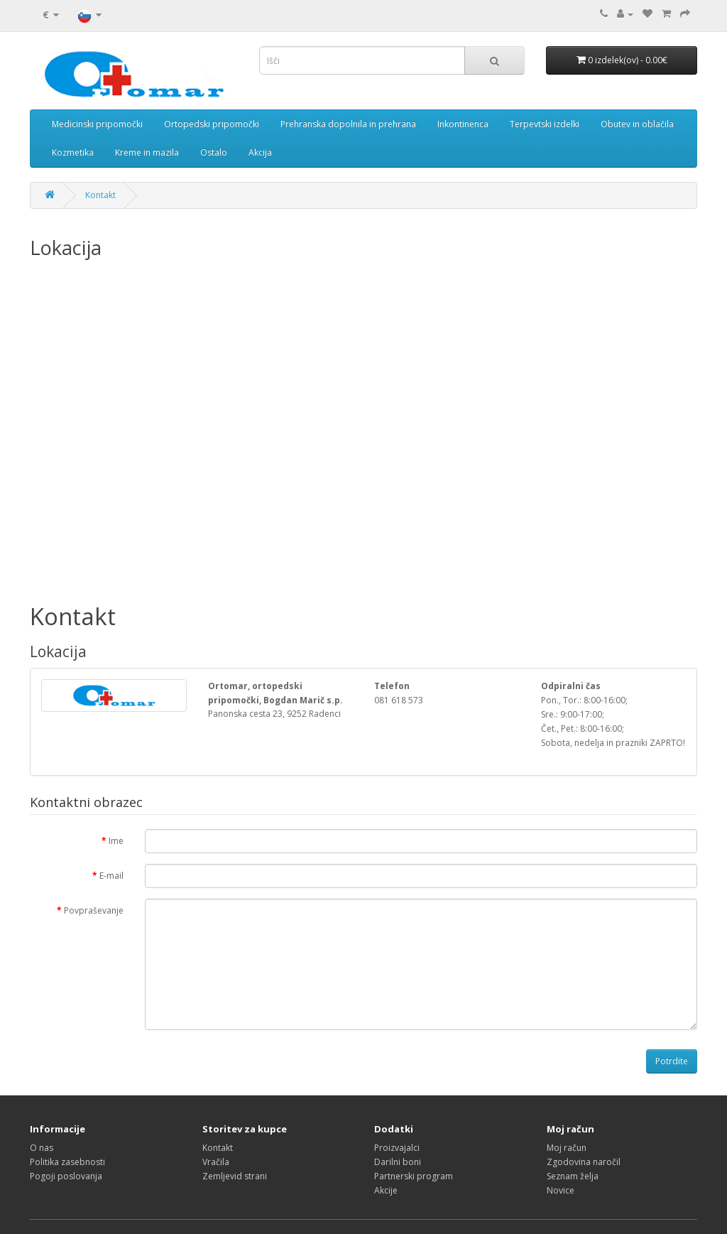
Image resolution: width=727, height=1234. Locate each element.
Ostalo (213, 152)
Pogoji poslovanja (66, 1176)
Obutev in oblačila (637, 124)
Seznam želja (572, 1176)
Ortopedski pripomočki (211, 124)
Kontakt (100, 195)
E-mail (111, 876)
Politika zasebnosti (67, 1162)
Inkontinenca (462, 124)
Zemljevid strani (234, 1176)
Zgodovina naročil (584, 1162)
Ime (116, 841)
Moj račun (566, 1148)
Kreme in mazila (147, 152)
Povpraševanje (94, 910)
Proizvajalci (397, 1148)
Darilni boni (397, 1162)
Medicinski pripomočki (97, 124)
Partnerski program (413, 1176)
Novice (560, 1190)
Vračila (215, 1162)
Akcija (260, 152)
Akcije (386, 1190)
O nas (41, 1148)
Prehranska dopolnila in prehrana (348, 124)
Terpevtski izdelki (544, 124)
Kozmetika (73, 152)
